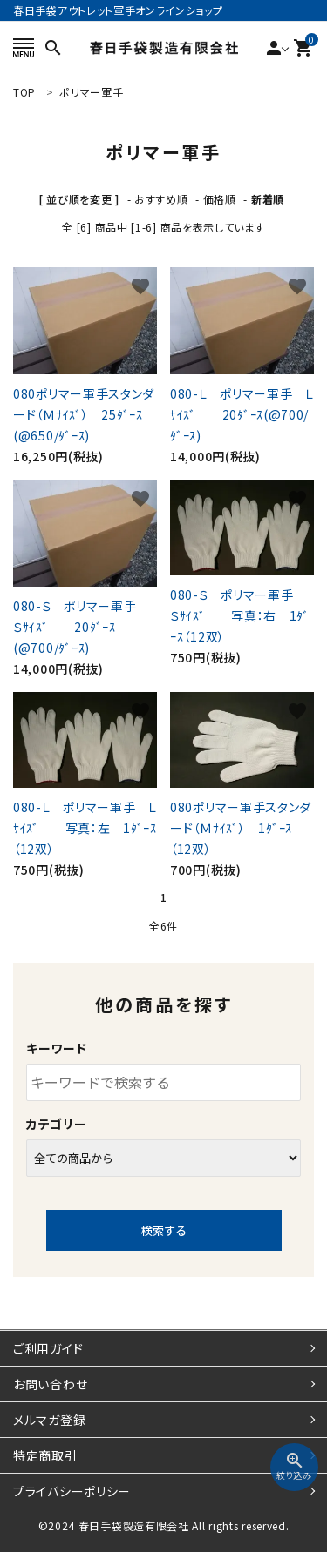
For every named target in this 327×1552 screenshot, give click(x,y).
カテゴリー (56, 1123)
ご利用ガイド (48, 1348)
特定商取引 (45, 1455)
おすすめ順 (161, 198)
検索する (164, 1230)
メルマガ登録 (49, 1419)
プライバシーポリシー (72, 1491)
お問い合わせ (50, 1384)
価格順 (219, 198)
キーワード (56, 1048)
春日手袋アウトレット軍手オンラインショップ (118, 10)
